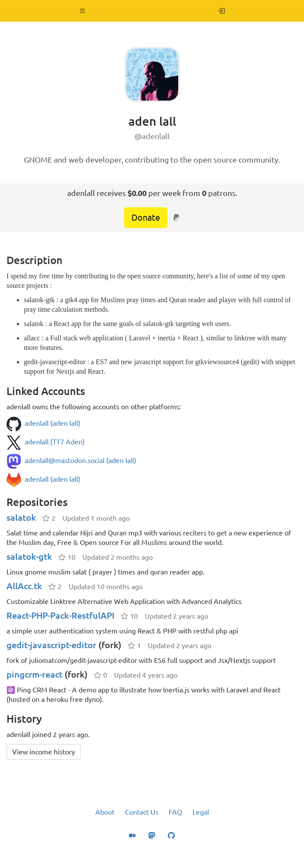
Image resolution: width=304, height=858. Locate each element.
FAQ (175, 812)
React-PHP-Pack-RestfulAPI (60, 615)
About (104, 812)
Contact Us (141, 812)
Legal (201, 812)
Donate (145, 217)
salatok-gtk (29, 556)
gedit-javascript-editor (51, 645)
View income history (43, 752)
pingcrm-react (34, 674)
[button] (82, 11)
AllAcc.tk (24, 586)
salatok (21, 517)
